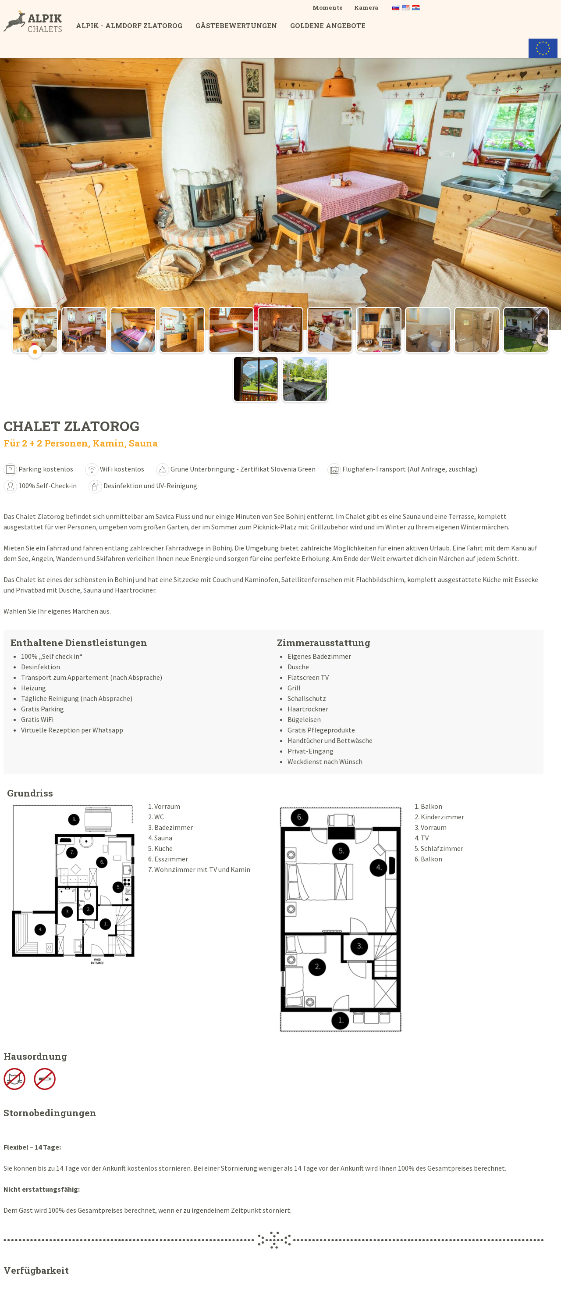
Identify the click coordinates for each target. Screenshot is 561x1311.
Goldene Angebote (328, 25)
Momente (327, 7)
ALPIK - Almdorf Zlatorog (129, 25)
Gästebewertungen (236, 25)
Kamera (366, 7)
